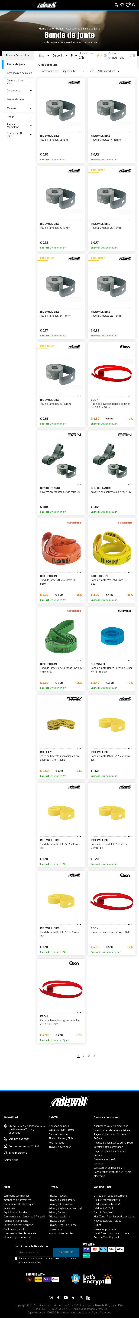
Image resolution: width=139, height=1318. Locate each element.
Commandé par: (50, 71)
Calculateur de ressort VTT (109, 1168)
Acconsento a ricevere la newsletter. (47, 1260)
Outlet (97, 1225)
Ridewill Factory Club (61, 1138)
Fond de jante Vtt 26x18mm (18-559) (58, 581)
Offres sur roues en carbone (110, 1195)
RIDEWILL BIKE (50, 136)
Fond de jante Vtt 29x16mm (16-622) (109, 581)
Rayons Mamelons (13, 126)
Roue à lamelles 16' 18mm (55, 228)
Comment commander (16, 1195)
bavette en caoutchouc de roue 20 (60, 492)
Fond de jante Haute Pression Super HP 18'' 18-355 (111, 669)
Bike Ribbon (48, 576)
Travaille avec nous (60, 1147)
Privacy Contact (58, 1212)
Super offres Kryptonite (107, 1237)
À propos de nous (59, 1126)
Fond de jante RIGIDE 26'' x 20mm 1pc (110, 757)
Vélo (51, 28)
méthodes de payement (17, 1200)
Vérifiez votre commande (108, 1147)
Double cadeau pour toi (107, 1200)
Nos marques (56, 1142)
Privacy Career (57, 1221)
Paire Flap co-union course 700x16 (110, 932)
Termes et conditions (16, 1221)
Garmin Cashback (104, 1212)
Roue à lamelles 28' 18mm (55, 404)
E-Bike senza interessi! (107, 1204)
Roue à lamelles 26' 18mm (106, 315)
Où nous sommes (59, 1134)
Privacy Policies (58, 1195)
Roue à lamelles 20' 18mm (106, 228)
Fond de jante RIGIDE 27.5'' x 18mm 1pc (60, 846)
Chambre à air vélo (15, 82)
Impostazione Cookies (61, 1233)
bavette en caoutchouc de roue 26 (111, 492)
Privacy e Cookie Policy (62, 1200)
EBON (94, 400)
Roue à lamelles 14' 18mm (106, 139)
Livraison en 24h (86, 55)
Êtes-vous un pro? (104, 1159)
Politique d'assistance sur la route (114, 1142)
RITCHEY (46, 752)
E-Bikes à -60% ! (103, 1208)
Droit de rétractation (15, 1229)
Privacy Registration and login (66, 1208)
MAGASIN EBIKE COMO (61, 1130)
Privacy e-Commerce (61, 1204)
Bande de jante (91, 28)
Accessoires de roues (19, 73)
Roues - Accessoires (68, 28)
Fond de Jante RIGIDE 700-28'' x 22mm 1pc (109, 846)
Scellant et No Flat (15, 135)
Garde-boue (13, 90)
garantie (99, 1163)
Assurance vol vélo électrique (111, 1126)
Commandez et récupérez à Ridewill (24, 1216)
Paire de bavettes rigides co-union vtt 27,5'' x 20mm (110, 405)
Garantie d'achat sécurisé (18, 1225)
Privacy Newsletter (60, 1216)
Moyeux (11, 108)
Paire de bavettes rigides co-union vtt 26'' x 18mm (60, 1022)
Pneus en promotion (105, 1229)
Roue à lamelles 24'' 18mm (55, 315)
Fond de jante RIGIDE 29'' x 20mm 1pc (59, 934)
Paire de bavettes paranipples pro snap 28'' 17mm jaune (60, 757)
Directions (14, 1132)
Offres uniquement (116, 55)
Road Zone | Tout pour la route (111, 1233)
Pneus (10, 117)
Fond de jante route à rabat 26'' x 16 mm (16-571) (61, 669)
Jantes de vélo (15, 99)
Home (42, 28)
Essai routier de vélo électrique (112, 1130)
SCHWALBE (98, 664)
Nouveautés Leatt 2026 (108, 1221)
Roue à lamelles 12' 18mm (55, 139)
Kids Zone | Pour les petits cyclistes (114, 1216)
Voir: (92, 71)
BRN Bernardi (50, 488)
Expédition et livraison (16, 1212)
